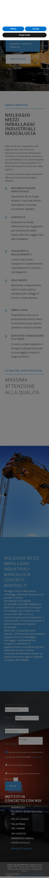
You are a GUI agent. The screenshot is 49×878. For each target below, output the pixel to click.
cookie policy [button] (11, 855)
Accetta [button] (35, 866)
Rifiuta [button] (13, 866)
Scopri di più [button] (24, 873)
